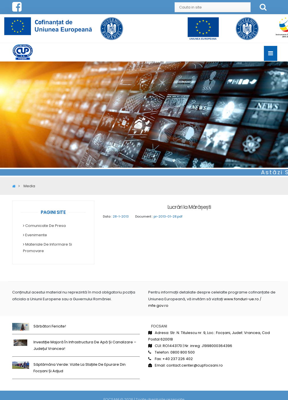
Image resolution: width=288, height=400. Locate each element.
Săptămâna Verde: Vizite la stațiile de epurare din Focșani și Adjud (79, 368)
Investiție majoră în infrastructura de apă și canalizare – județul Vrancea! (84, 345)
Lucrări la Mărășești (189, 206)
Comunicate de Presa (45, 225)
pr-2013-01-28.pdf (168, 216)
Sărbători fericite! (49, 326)
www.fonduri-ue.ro (241, 298)
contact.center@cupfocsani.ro (194, 365)
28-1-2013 (121, 216)
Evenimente (36, 235)
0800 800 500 (182, 352)
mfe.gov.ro (158, 305)
